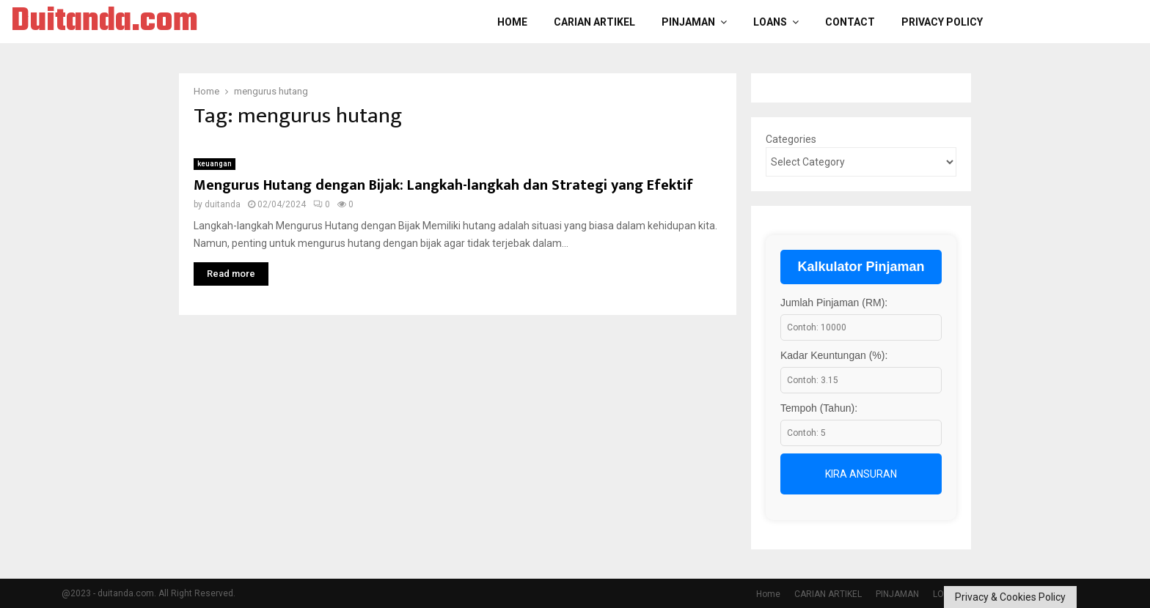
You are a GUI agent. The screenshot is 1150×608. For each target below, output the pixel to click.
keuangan (214, 164)
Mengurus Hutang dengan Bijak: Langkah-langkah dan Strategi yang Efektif (443, 185)
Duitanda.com (104, 22)
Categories (791, 139)
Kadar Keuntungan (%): (833, 355)
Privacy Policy (942, 22)
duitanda (223, 204)
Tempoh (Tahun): (818, 408)
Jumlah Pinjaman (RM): (833, 302)
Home (512, 22)
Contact (850, 22)
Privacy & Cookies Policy (1010, 597)
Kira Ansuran (861, 474)
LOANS (770, 22)
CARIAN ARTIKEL (594, 22)
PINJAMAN (688, 22)
